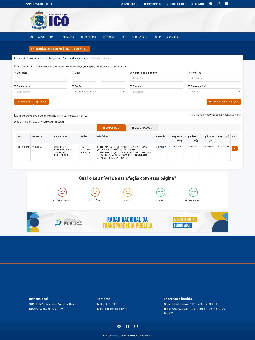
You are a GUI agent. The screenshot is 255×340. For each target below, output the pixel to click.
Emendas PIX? (197, 86)
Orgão (77, 86)
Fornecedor (22, 86)
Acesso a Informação (35, 58)
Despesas (54, 58)
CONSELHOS (173, 37)
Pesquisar (23, 101)
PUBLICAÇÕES (140, 37)
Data (76, 72)
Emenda (136, 86)
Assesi (115, 335)
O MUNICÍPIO (68, 37)
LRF (124, 37)
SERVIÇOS (109, 37)
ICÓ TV (158, 37)
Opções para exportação (223, 101)
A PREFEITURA (46, 37)
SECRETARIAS (89, 37)
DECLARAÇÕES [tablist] (143, 127)
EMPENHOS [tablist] (110, 127)
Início (17, 58)
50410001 (161, 146)
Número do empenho (143, 72)
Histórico (194, 72)
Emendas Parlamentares (75, 58)
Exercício (20, 72)
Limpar (41, 101)
